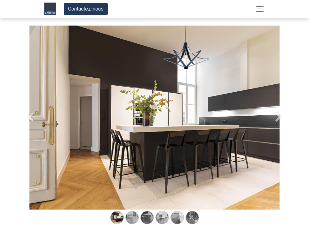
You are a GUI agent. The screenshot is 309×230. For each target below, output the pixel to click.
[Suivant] (278, 128)
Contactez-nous (86, 9)
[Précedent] (30, 128)
